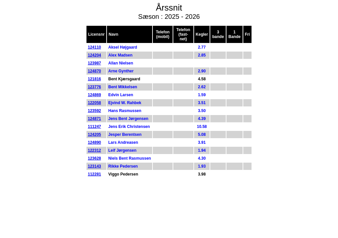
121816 (94, 79)
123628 (94, 158)
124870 (94, 71)
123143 (94, 166)
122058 (94, 102)
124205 (94, 134)
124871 (94, 118)
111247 (94, 126)
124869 (94, 95)
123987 (94, 63)
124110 (94, 47)
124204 (94, 55)
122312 (94, 150)
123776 (94, 87)
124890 (94, 142)
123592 (94, 110)
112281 (94, 174)
